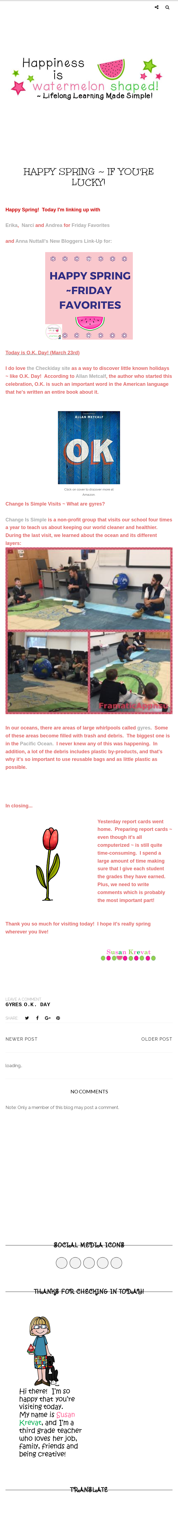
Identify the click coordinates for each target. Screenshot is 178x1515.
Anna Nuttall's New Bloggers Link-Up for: (63, 241)
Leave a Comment (23, 999)
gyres (143, 728)
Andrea (53, 225)
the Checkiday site (48, 368)
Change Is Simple (26, 519)
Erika (11, 225)
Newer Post (21, 1039)
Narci (28, 225)
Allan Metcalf (91, 376)
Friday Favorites (90, 225)
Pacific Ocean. (37, 743)
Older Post (157, 1039)
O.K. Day (37, 1005)
